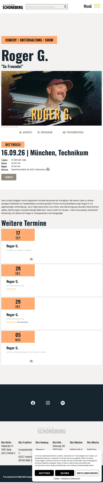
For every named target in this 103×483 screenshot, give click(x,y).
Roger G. (12, 246)
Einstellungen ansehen (87, 473)
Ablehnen (65, 473)
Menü (88, 6)
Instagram (46, 132)
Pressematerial (75, 132)
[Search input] (45, 6)
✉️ (8, 442)
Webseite (27, 132)
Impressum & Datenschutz (70, 478)
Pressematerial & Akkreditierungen (17, 477)
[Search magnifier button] (65, 6)
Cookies (57, 478)
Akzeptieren (44, 473)
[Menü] (97, 6)
